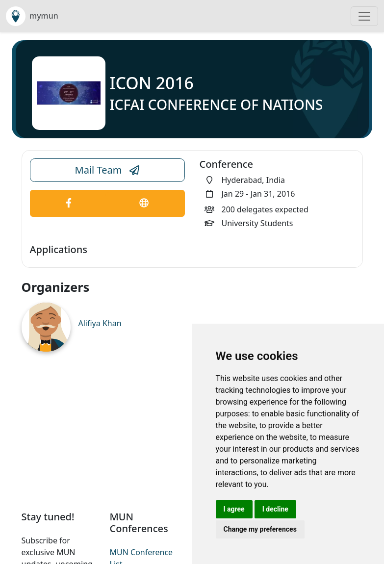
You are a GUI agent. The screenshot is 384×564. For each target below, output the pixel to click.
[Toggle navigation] (364, 16)
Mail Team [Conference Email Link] (107, 170)
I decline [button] (275, 509)
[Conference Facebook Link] (68, 203)
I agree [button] (234, 509)
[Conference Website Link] (143, 203)
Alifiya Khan (100, 323)
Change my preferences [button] (260, 529)
